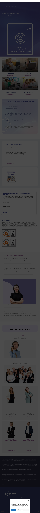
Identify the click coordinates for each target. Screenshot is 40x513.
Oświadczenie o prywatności (20, 511)
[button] (28, 500)
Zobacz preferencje (26, 509)
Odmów (19, 509)
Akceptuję (13, 509)
